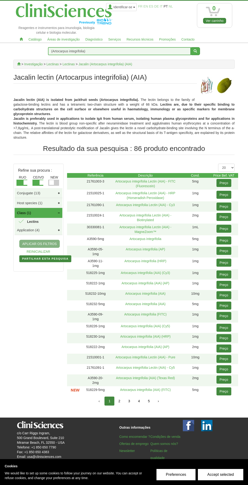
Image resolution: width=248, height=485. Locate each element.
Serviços (114, 39)
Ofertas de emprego (134, 444)
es (151, 6)
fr (140, 6)
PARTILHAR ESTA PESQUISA (45, 259)
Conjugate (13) (28, 193)
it (161, 6)
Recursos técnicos (140, 39)
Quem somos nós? (164, 444)
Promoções (167, 39)
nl (171, 6)
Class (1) (24, 213)
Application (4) (28, 230)
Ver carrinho (214, 21)
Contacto (188, 39)
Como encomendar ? (134, 437)
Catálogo (35, 39)
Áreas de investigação (63, 39)
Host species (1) (29, 203)
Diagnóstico (94, 39)
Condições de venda (165, 437)
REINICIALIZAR (38, 251)
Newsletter (127, 451)
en (146, 6)
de (156, 6)
